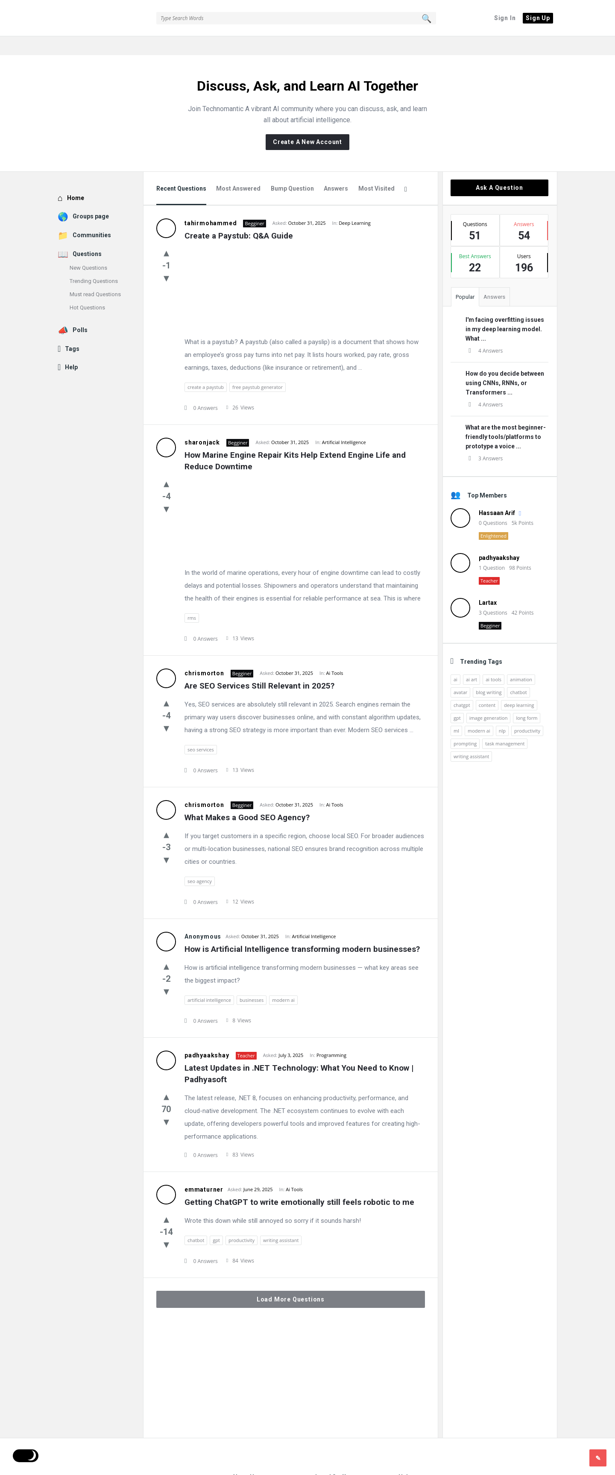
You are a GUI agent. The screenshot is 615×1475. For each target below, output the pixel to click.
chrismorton (204, 654)
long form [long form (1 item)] (526, 699)
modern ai (283, 981)
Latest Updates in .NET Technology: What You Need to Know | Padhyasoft (300, 1055)
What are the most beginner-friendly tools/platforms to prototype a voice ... (506, 418)
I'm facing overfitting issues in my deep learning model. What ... (505, 310)
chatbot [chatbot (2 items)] (518, 673)
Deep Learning (355, 204)
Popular (465, 278)
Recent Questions (181, 169)
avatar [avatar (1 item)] (460, 673)
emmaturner (203, 1170)
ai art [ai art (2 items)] (471, 660)
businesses (252, 981)
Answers (336, 169)
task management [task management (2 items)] (504, 724)
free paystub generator (257, 368)
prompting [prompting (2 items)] (465, 724)
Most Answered (238, 169)
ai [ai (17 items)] (455, 660)
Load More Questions (291, 1280)
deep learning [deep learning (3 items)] (519, 686)
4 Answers (484, 332)
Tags (72, 330)
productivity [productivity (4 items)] (527, 712)
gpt (216, 1221)
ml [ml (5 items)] (456, 712)
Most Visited (376, 169)
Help (71, 348)
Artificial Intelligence (344, 423)
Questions (87, 235)
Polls (80, 311)
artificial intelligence (209, 981)
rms (191, 599)
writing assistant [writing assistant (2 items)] (471, 737)
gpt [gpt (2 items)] (457, 699)
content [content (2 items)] (487, 686)
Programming (331, 1036)
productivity (241, 1221)
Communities (92, 216)
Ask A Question (499, 168)
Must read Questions (95, 275)
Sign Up (538, 18)
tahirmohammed (210, 204)
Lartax (488, 583)
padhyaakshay (206, 1036)
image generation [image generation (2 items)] (488, 699)
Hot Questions (87, 289)
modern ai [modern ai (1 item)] (479, 712)
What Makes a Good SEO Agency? (247, 799)
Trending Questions (94, 262)
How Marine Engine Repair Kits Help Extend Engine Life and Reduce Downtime (296, 442)
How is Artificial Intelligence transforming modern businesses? (302, 930)
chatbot (195, 1221)
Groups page (91, 197)
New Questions (88, 249)
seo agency (199, 862)
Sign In (505, 18)
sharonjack (202, 423)
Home (75, 179)
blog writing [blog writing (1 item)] (488, 673)
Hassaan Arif (497, 494)
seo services (200, 730)
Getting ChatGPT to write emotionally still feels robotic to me (299, 1183)
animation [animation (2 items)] (521, 660)
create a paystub (205, 368)
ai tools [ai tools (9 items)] (493, 660)
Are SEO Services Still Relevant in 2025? (259, 667)
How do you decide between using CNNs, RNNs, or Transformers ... (505, 364)
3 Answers (484, 439)
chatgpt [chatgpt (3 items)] (462, 686)
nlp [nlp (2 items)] (502, 712)
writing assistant (281, 1221)
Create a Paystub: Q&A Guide (238, 217)
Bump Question (292, 169)
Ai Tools (334, 654)
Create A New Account (307, 123)
